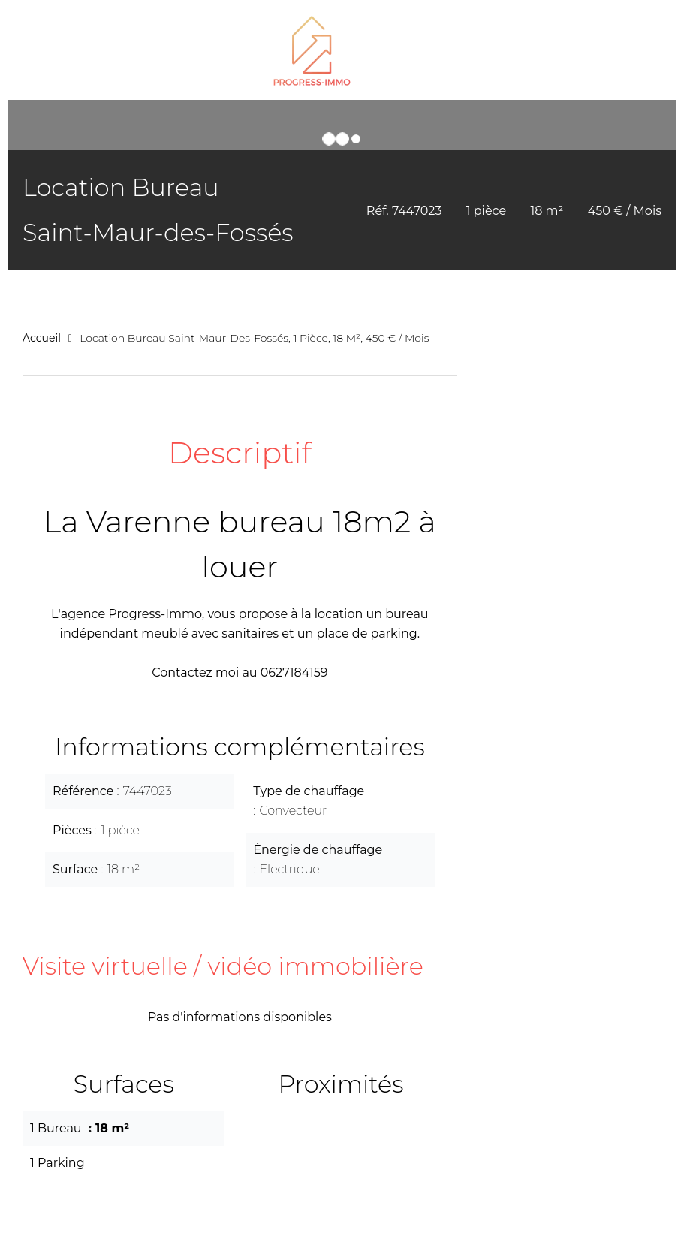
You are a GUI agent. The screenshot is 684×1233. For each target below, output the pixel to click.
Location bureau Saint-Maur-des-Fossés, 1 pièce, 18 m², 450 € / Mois (254, 338)
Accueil (42, 338)
